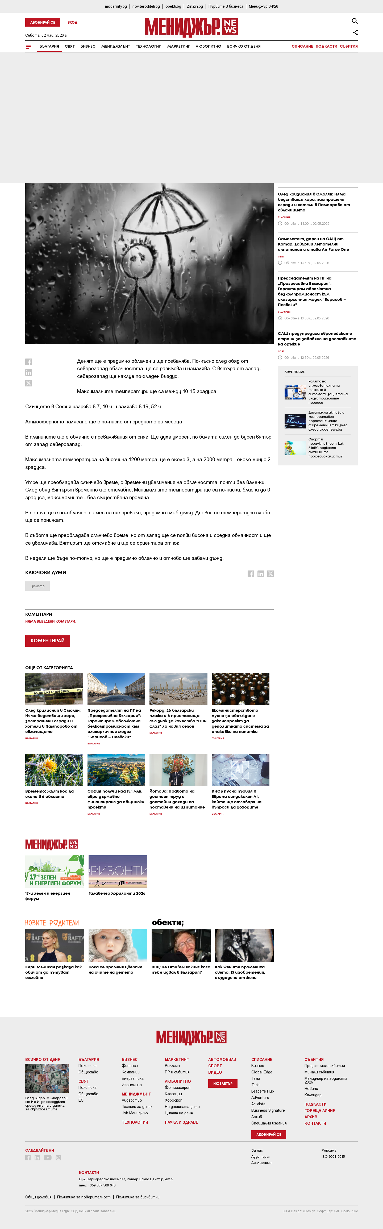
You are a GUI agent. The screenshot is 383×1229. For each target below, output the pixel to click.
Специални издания (269, 1123)
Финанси (130, 1066)
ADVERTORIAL (295, 372)
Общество (88, 1072)
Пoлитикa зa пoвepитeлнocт (84, 1197)
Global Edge (261, 1072)
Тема (255, 1078)
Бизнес (88, 46)
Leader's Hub (262, 1091)
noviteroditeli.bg (146, 6)
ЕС (81, 1100)
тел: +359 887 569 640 (97, 1185)
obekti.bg (173, 6)
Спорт (215, 1066)
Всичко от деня (244, 46)
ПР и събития (177, 1072)
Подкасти (326, 46)
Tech (255, 1085)
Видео (215, 1072)
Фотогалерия (177, 1087)
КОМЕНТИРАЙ (48, 641)
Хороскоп (173, 1100)
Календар (313, 1095)
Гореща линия (320, 1110)
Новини (311, 1088)
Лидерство (132, 1100)
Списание (302, 46)
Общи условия (38, 1197)
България (49, 46)
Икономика (132, 1085)
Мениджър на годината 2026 (326, 1080)
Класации (173, 1094)
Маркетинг (178, 46)
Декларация (261, 1162)
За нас (257, 1150)
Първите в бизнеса (226, 6)
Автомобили (222, 1059)
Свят (70, 46)
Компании (131, 1072)
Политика (87, 1066)
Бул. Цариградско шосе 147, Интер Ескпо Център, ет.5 (126, 1179)
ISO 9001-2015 (333, 1156)
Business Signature (268, 1110)
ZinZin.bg (195, 6)
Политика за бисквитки (138, 1197)
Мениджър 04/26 (263, 6)
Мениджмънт (115, 46)
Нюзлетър (222, 1083)
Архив (256, 1117)
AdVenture (260, 1097)
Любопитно (208, 46)
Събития (349, 46)
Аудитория (260, 1156)
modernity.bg (116, 6)
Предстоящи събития (325, 1066)
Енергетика (133, 1078)
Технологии (148, 46)
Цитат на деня (179, 1113)
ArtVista (258, 1104)
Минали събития (319, 1072)
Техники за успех (137, 1107)
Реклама (172, 1066)
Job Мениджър (135, 1113)
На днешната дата (182, 1107)
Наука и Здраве (181, 1122)
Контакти (315, 1123)
